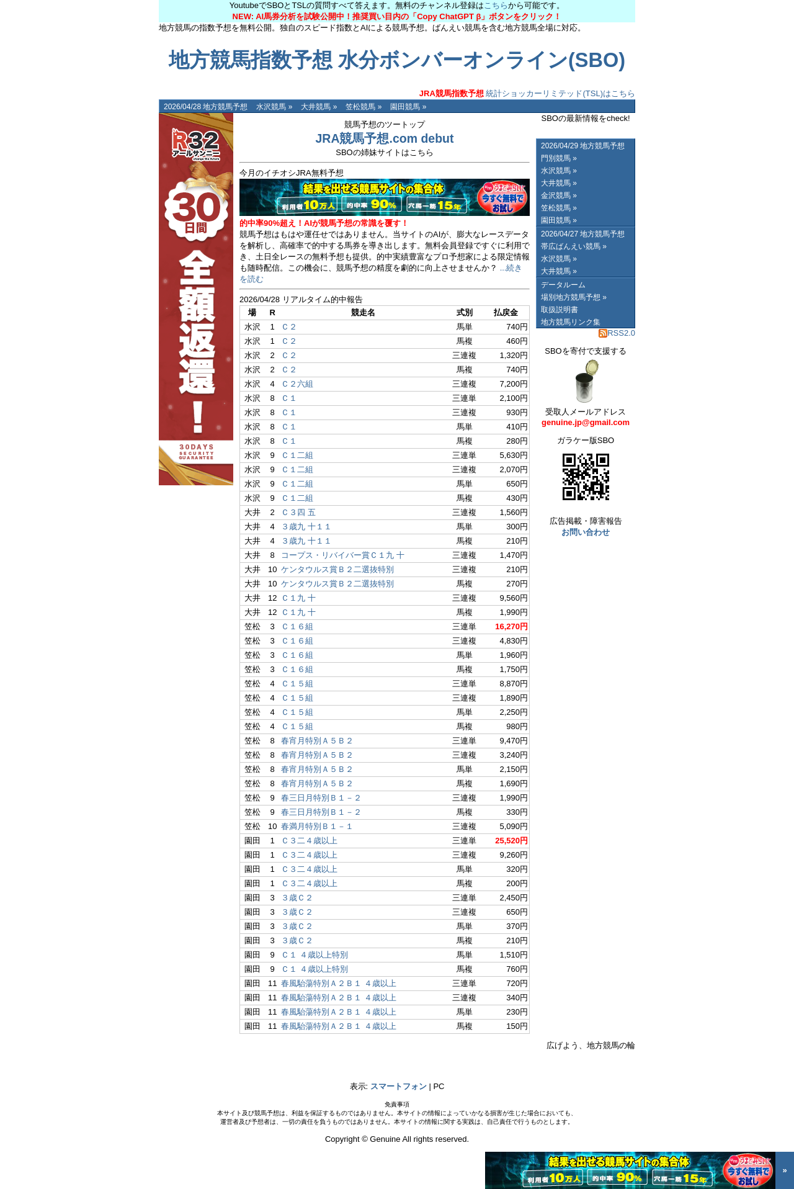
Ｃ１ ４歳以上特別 (314, 954)
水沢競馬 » (274, 106)
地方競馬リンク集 (570, 322)
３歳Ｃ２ (297, 897)
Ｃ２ (289, 326)
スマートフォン (398, 1086)
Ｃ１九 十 (298, 598)
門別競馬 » (559, 158)
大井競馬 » (319, 106)
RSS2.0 (617, 333)
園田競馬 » (408, 106)
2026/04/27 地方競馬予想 (583, 234)
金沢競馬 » (559, 195)
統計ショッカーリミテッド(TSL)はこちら (527, 93)
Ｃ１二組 (297, 455)
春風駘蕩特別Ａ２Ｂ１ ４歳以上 (338, 983)
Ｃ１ (289, 398)
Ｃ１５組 (297, 683)
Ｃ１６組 (297, 626)
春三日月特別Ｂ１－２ (321, 797)
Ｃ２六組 (297, 383)
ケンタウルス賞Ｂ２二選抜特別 (337, 569)
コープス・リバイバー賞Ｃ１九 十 (342, 555)
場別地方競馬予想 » (574, 297)
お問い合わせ (585, 532)
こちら (496, 5)
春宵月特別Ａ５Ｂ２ (317, 740)
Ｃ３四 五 (298, 512)
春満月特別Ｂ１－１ (317, 826)
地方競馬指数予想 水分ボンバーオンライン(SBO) (397, 60)
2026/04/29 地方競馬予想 (583, 145)
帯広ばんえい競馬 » (574, 246)
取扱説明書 (559, 309)
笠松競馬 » (363, 106)
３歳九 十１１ (306, 526)
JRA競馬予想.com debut (384, 138)
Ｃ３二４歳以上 (309, 840)
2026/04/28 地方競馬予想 (206, 106)
